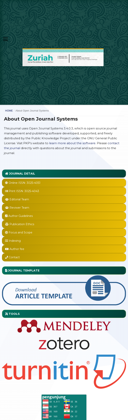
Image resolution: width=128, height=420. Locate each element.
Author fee (16, 249)
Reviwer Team (19, 207)
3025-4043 (31, 191)
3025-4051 (33, 183)
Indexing (15, 241)
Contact (14, 257)
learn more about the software (72, 143)
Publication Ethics (21, 224)
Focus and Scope (20, 232)
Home (9, 110)
